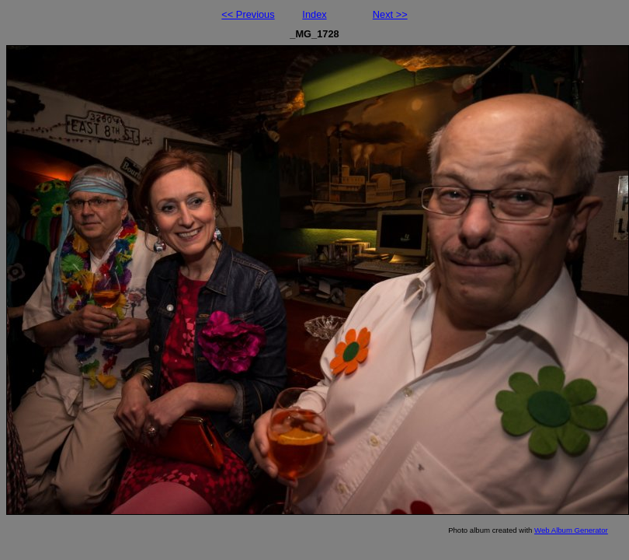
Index (314, 14)
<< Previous (247, 14)
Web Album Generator (571, 530)
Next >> (390, 14)
